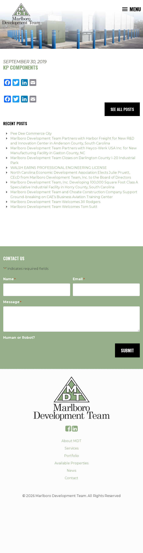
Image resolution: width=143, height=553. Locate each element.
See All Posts (122, 109)
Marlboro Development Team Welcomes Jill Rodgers (55, 202)
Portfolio (71, 456)
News (71, 471)
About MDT (71, 441)
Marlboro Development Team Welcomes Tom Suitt (53, 207)
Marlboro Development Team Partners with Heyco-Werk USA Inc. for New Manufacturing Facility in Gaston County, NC (73, 150)
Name (9, 279)
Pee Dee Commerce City (31, 134)
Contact (71, 478)
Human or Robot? (19, 338)
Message (12, 302)
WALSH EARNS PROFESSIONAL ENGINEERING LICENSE (58, 168)
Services (72, 448)
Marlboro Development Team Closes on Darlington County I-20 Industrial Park (72, 160)
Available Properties (71, 463)
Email (78, 279)
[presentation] (35, 350)
